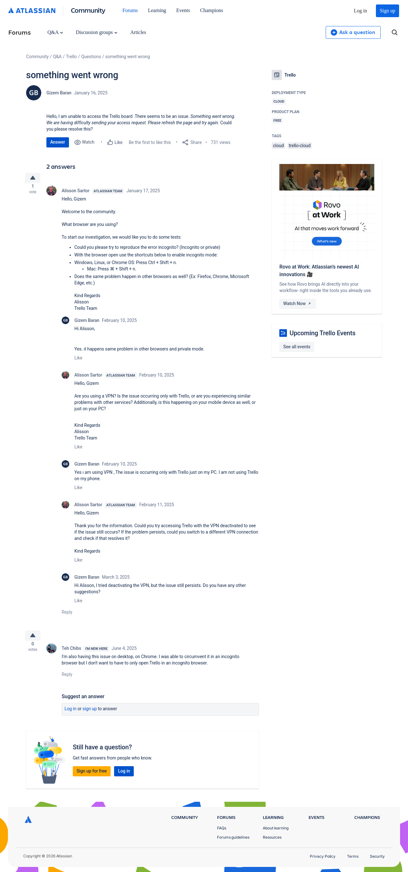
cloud (278, 145)
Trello (71, 56)
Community (88, 10)
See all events (296, 346)
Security (377, 856)
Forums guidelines (233, 837)
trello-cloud (300, 145)
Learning (157, 10)
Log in (360, 10)
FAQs (221, 828)
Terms (352, 856)
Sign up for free (92, 776)
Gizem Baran (58, 92)
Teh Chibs (71, 653)
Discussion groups (96, 32)
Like (78, 360)
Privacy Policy (323, 856)
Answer (57, 142)
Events (183, 10)
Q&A (55, 32)
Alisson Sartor (76, 193)
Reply (67, 614)
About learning (276, 828)
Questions (91, 56)
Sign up (387, 10)
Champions (211, 10)
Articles (138, 32)
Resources (272, 837)
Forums (130, 10)
